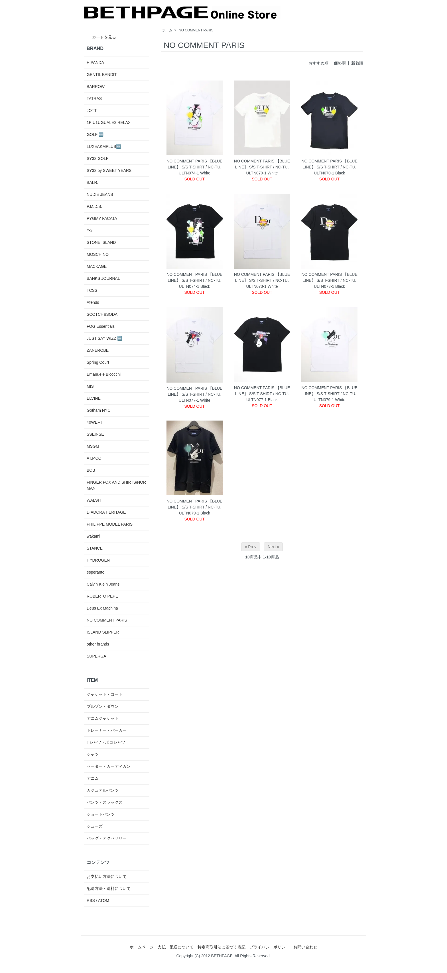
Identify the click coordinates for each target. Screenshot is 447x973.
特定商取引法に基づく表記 (221, 947)
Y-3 (90, 230)
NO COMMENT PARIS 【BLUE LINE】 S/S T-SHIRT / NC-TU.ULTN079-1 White (329, 393)
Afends (93, 302)
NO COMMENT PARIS (196, 30)
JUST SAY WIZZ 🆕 (104, 338)
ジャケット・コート (105, 694)
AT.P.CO (94, 458)
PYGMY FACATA (102, 218)
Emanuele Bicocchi (104, 374)
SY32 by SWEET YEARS (109, 170)
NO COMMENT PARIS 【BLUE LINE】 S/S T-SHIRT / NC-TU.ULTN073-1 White (262, 280)
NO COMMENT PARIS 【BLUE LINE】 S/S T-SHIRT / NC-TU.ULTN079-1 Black (194, 507)
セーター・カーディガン (109, 766)
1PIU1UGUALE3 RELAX (109, 122)
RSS (91, 900)
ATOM (103, 900)
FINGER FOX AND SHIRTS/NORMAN (116, 485)
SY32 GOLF (97, 158)
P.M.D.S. (94, 206)
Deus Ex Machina (102, 608)
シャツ (93, 754)
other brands (98, 644)
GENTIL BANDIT (102, 74)
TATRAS (94, 98)
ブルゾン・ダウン (103, 706)
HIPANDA (95, 62)
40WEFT (94, 422)
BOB (91, 470)
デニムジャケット (103, 718)
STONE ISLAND (101, 242)
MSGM (93, 446)
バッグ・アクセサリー (107, 838)
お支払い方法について (107, 876)
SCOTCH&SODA (102, 314)
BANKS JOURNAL (103, 278)
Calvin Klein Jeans (103, 584)
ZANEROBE (98, 350)
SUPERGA (96, 656)
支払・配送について (176, 947)
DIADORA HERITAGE (106, 512)
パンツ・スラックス (105, 802)
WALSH (94, 500)
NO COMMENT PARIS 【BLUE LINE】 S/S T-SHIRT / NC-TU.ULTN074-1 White (194, 167)
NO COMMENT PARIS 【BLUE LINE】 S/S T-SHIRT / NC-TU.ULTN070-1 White (262, 167)
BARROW (96, 86)
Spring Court (98, 362)
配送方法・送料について (109, 888)
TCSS (92, 290)
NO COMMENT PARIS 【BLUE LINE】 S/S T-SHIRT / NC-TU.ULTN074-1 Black (194, 280)
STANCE (95, 548)
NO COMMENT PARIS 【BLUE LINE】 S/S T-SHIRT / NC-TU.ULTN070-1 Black (329, 167)
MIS (90, 386)
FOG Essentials (101, 326)
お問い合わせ (305, 947)
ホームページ (142, 947)
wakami (93, 536)
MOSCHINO (98, 254)
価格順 (340, 63)
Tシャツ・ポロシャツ (106, 742)
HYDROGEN (98, 560)
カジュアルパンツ (103, 790)
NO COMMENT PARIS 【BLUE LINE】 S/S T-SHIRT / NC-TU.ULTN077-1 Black (262, 393)
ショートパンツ (101, 814)
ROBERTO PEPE (102, 596)
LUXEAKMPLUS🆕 (104, 146)
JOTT (92, 110)
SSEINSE (95, 434)
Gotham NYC (98, 410)
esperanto (95, 572)
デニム (93, 778)
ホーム (167, 30)
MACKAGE (97, 266)
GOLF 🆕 (95, 134)
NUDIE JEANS (100, 194)
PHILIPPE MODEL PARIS (110, 524)
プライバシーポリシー (269, 947)
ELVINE (94, 398)
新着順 (357, 63)
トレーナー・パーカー (107, 730)
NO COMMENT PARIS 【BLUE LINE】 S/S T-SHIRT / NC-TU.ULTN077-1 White (194, 394)
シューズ (95, 826)
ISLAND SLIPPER (103, 632)
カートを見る (100, 37)
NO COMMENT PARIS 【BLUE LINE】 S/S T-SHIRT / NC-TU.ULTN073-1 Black (329, 280)
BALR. (92, 182)
